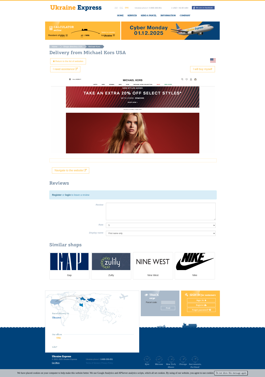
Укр (116, 8)
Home (120, 15)
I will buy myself (202, 69)
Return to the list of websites (68, 61)
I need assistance (65, 69)
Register (57, 195)
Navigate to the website (71, 170)
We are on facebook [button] (203, 8)
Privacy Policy (107, 363)
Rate (101, 224)
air (82, 35)
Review (99, 204)
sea (87, 35)
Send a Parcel (148, 15)
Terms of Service (93, 363)
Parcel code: (151, 302)
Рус (121, 8)
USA (58, 337)
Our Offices (56, 363)
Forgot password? (201, 310)
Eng (127, 8)
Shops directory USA (72, 46)
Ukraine (56, 317)
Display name (96, 232)
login (68, 195)
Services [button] (132, 15)
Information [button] (168, 15)
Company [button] (185, 15)
